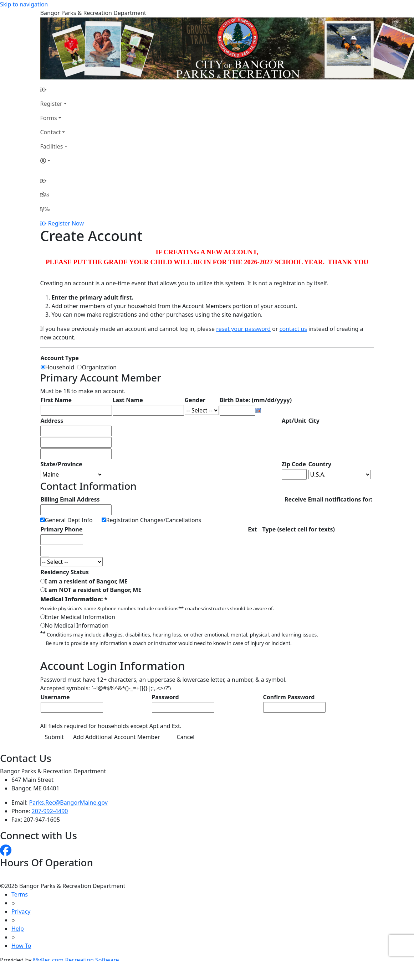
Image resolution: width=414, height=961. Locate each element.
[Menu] (45, 209)
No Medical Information (77, 625)
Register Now (66, 223)
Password (165, 697)
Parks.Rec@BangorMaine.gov (68, 802)
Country (319, 464)
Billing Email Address (70, 499)
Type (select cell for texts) (298, 529)
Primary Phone (62, 529)
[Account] (53, 161)
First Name (56, 400)
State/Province (61, 464)
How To (21, 946)
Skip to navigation (24, 4)
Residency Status (65, 572)
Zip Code (294, 464)
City (314, 421)
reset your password (243, 329)
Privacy (20, 911)
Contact (50, 132)
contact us (293, 329)
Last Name (128, 400)
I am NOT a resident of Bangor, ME (93, 590)
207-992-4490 (50, 811)
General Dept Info (69, 520)
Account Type (60, 358)
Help (17, 929)
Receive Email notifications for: (328, 499)
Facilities (51, 146)
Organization (99, 367)
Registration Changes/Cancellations (153, 520)
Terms (19, 894)
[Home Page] (53, 89)
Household (61, 367)
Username (55, 697)
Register (51, 104)
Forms (48, 118)
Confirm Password (289, 697)
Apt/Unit (294, 421)
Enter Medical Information (80, 617)
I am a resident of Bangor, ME (86, 581)
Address (52, 421)
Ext (252, 529)
